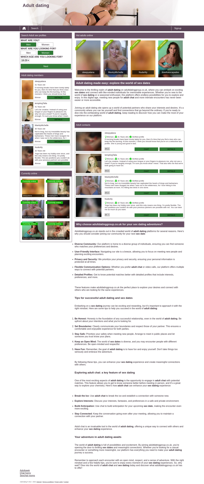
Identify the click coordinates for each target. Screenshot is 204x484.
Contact (66, 482)
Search (34, 28)
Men (28, 44)
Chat (146, 149)
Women (45, 44)
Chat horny (25, 473)
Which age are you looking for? (42, 57)
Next (45, 66)
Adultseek (25, 470)
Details (58, 97)
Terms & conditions (48, 482)
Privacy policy (59, 482)
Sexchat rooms (27, 475)
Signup (177, 28)
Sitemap (39, 482)
